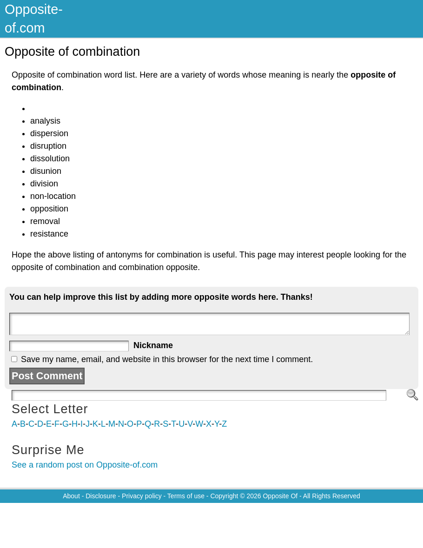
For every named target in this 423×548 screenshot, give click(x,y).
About (71, 496)
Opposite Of (280, 496)
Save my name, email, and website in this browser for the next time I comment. (167, 359)
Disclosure (101, 496)
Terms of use (186, 496)
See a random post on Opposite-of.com (85, 464)
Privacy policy (142, 496)
